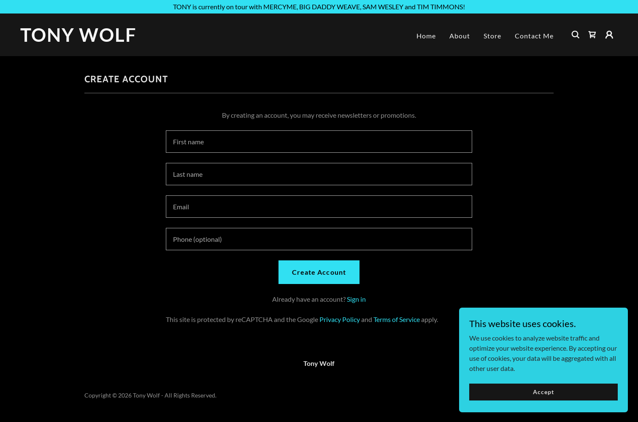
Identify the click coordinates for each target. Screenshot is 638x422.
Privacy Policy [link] (339, 319)
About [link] (459, 36)
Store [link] (492, 36)
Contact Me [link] (534, 36)
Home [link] (426, 36)
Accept (543, 391)
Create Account (319, 272)
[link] (103, 39)
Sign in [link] (356, 299)
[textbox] (319, 141)
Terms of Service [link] (396, 319)
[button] (609, 34)
